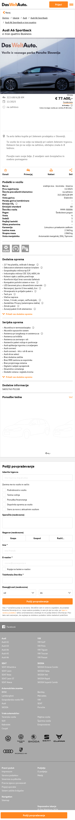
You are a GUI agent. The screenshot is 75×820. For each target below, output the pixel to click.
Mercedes (42, 695)
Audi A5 (5, 653)
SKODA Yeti (43, 674)
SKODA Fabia (43, 670)
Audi (4, 703)
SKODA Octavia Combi (48, 666)
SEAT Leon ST (8, 678)
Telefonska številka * (13, 574)
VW (39, 699)
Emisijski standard (11, 206)
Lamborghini (8, 695)
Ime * (5, 544)
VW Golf (41, 641)
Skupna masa (9, 233)
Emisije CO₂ (10, 203)
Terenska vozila (9, 716)
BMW (4, 691)
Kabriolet (6, 724)
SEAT (40, 703)
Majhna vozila (44, 716)
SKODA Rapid (44, 678)
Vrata (5, 215)
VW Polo (42, 645)
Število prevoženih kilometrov (17, 191)
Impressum (7, 771)
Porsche (41, 707)
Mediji (40, 775)
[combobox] (37, 478)
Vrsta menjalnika (11, 236)
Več (71, 397)
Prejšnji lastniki (10, 221)
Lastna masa (8, 230)
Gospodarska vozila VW (13, 699)
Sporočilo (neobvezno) (13, 514)
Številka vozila (9, 209)
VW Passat (42, 657)
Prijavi (58, 4)
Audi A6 (5, 657)
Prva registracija (10, 188)
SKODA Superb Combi (48, 682)
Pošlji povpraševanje (34, 815)
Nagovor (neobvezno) (13, 532)
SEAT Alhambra (9, 666)
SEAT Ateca (7, 682)
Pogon (5, 212)
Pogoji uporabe (9, 786)
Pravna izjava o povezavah (14, 782)
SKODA (5, 707)
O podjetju (42, 771)
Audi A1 (5, 641)
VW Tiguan (43, 649)
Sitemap (5, 800)
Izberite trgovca (10, 471)
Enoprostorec (44, 724)
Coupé (5, 728)
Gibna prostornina (11, 224)
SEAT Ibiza (6, 674)
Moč (4, 194)
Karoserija (7, 227)
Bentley (41, 691)
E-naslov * (7, 557)
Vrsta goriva (8, 197)
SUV (3, 720)
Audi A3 (5, 645)
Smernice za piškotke (11, 779)
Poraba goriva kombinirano (15, 200)
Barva (5, 185)
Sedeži (5, 218)
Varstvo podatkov (10, 775)
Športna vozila (44, 720)
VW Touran (43, 653)
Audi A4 (5, 649)
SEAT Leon (6, 670)
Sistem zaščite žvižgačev (13, 790)
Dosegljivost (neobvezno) (15, 587)
